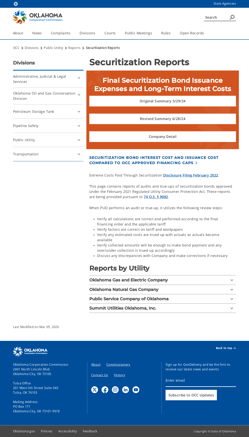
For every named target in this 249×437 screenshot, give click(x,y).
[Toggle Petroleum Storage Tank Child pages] (79, 111)
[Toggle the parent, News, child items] (43, 33)
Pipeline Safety (25, 125)
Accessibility (67, 431)
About (96, 364)
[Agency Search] (232, 17)
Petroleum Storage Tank (33, 111)
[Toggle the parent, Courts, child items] (117, 33)
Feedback (90, 431)
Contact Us (99, 375)
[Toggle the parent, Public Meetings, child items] (153, 33)
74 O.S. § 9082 (156, 196)
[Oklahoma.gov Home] (15, 3)
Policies (47, 431)
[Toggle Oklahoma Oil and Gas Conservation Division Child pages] (79, 94)
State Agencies (225, 3)
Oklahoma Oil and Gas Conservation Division (44, 96)
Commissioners (118, 364)
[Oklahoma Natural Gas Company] (162, 289)
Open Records (192, 33)
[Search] (220, 17)
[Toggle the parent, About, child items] (24, 33)
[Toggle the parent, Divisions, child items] (96, 33)
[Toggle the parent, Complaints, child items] (71, 33)
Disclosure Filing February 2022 (190, 175)
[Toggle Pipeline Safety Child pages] (79, 126)
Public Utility (24, 140)
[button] (162, 101)
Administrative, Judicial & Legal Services (39, 79)
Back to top (226, 348)
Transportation (26, 154)
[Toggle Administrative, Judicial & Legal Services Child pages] (79, 78)
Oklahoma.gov (24, 431)
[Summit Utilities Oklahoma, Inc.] (162, 308)
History (119, 375)
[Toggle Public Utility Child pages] (79, 140)
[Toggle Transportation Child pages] (79, 154)
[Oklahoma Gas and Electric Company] (162, 280)
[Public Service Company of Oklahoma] (162, 298)
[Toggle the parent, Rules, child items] (172, 33)
